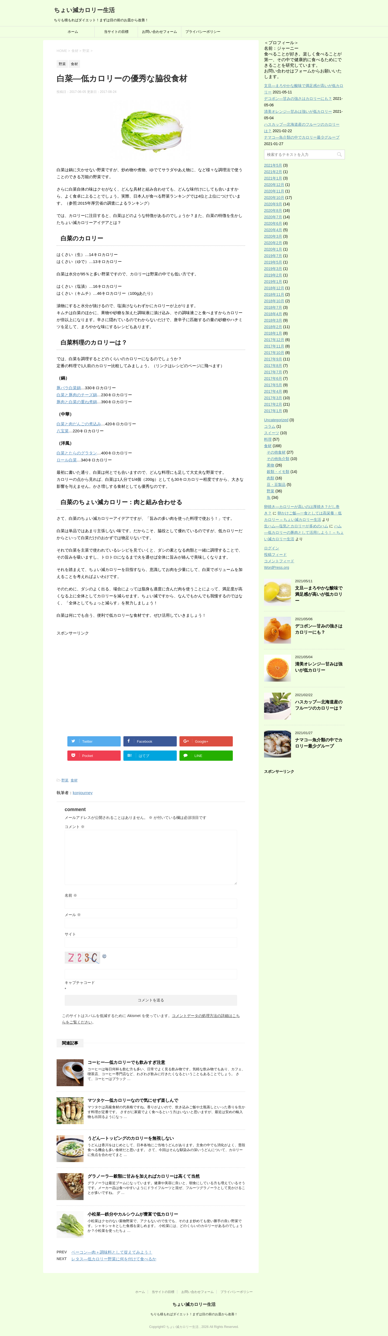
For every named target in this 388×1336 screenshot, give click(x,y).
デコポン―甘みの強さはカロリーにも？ (298, 98)
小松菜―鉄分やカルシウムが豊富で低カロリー (133, 1214)
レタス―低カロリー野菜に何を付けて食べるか (113, 1259)
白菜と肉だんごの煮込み (79, 424)
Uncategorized (276, 420)
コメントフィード (279, 561)
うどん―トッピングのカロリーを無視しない (131, 1138)
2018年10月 (274, 301)
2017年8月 (273, 365)
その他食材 (276, 452)
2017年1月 (273, 411)
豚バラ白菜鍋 (69, 387)
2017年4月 (273, 391)
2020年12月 (274, 185)
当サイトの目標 (116, 32)
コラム (269, 426)
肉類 (270, 478)
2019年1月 (273, 281)
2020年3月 (273, 236)
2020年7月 (273, 217)
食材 (74, 780)
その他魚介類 (278, 459)
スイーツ (271, 433)
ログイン (271, 548)
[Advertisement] (102, 689)
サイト (70, 934)
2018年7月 (273, 307)
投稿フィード (275, 554)
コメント (75, 827)
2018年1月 (273, 333)
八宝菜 (63, 431)
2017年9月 (273, 359)
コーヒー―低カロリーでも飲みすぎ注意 (126, 1062)
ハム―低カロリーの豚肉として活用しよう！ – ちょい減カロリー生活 (304, 532)
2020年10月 (274, 197)
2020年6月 (273, 223)
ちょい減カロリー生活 (84, 10)
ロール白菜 (67, 460)
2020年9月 (273, 204)
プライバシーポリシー (202, 32)
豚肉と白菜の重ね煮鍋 (77, 401)
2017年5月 (273, 385)
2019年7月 (273, 256)
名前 (71, 895)
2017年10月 (274, 352)
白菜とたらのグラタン (77, 453)
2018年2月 (273, 327)
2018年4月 (273, 314)
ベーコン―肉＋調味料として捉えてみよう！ (111, 1252)
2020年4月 (273, 230)
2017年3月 (273, 398)
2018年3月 (273, 320)
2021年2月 (273, 172)
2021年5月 (273, 165)
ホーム (73, 32)
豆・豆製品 (276, 484)
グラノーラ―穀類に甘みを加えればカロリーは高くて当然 (144, 1176)
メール (73, 915)
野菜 (64, 780)
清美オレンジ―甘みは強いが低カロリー (298, 111)
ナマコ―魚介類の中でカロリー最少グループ (302, 137)
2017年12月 (274, 340)
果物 (270, 465)
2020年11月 (274, 191)
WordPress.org (276, 567)
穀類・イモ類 (278, 471)
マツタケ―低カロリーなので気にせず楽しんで (133, 1100)
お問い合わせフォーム (159, 32)
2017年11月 (274, 346)
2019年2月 (273, 275)
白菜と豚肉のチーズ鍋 (77, 394)
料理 (268, 439)
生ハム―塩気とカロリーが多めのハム (296, 526)
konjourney (82, 792)
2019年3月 (273, 269)
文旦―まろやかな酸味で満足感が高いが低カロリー (318, 594)
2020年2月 (273, 243)
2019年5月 (273, 262)
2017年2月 (273, 404)
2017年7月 (273, 372)
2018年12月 (274, 288)
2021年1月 (273, 178)
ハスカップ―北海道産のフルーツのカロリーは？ (318, 705)
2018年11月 (274, 294)
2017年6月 (273, 378)
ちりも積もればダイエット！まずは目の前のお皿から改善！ (194, 1314)
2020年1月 (273, 249)
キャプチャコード (80, 982)
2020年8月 (273, 210)
